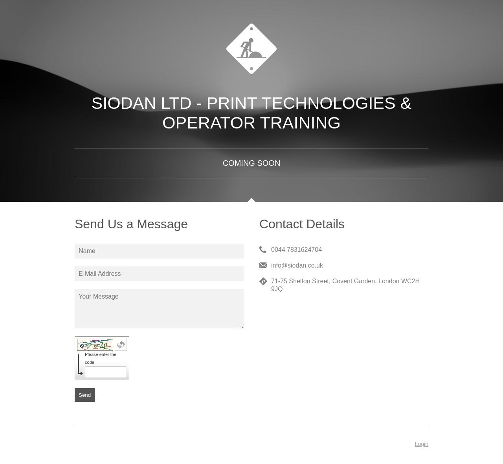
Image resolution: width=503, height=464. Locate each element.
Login (421, 444)
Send (85, 395)
